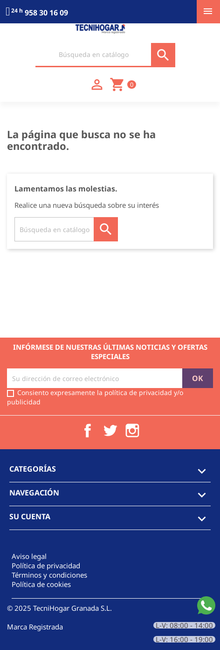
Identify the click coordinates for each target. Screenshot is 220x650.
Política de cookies (41, 584)
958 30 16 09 (37, 12)
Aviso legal (29, 556)
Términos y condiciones (49, 574)
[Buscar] (105, 55)
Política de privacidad (46, 565)
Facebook (87, 430)
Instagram (132, 430)
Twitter (110, 430)
